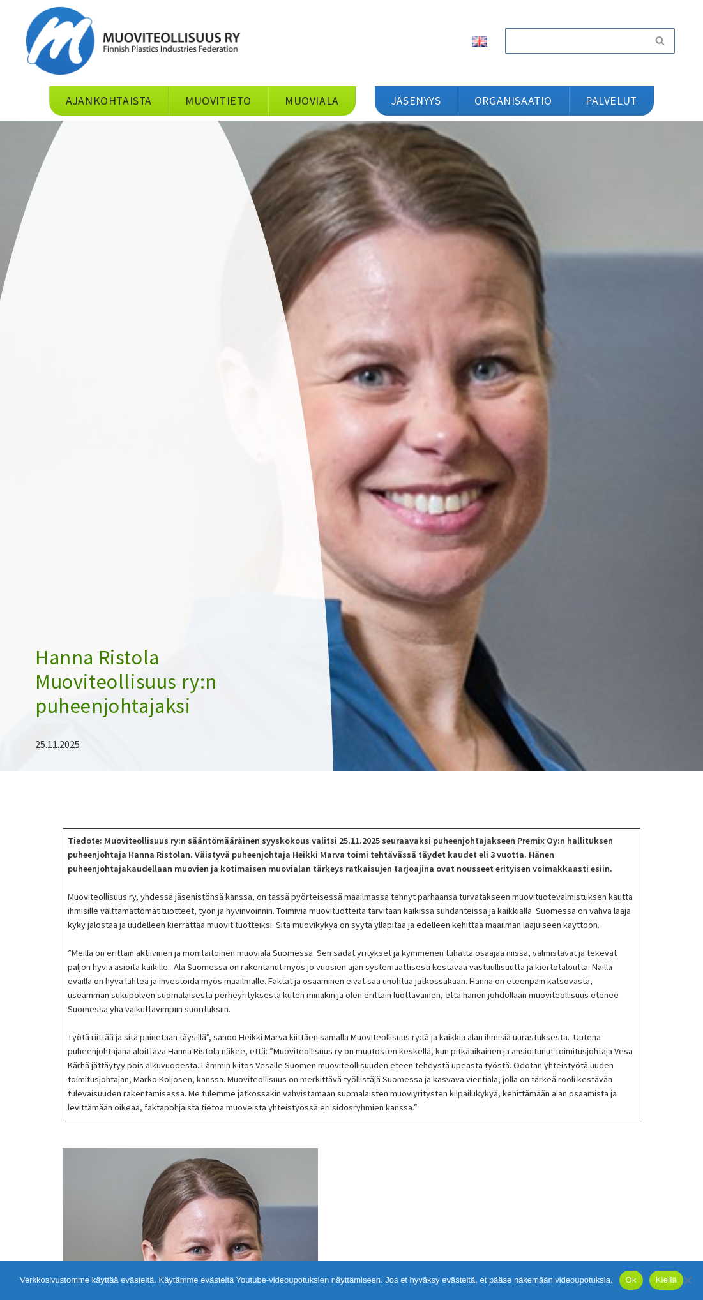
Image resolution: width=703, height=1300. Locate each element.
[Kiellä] (687, 1280)
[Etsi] (575, 41)
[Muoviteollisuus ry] (137, 40)
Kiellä (666, 1280)
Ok (631, 1280)
